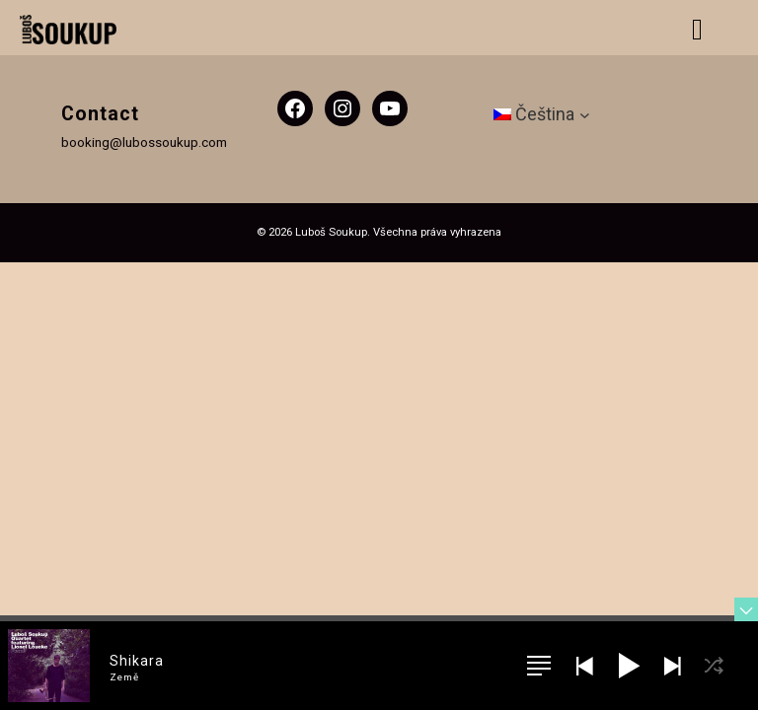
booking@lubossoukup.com (144, 142)
